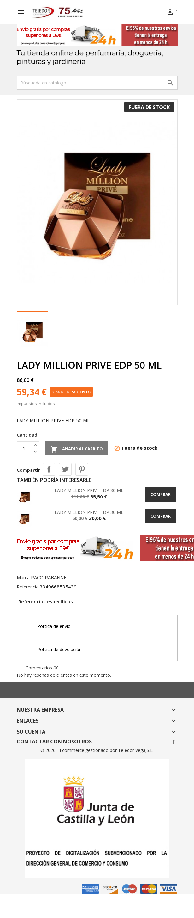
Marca (23, 578)
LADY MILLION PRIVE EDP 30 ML (89, 512)
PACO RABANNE (49, 577)
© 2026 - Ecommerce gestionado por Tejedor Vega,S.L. (97, 750)
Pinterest (81, 469)
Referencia (27, 587)
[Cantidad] (24, 448)
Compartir (49, 469)
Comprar (160, 494)
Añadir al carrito (76, 449)
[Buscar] (97, 83)
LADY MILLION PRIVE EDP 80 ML (89, 490)
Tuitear (65, 469)
